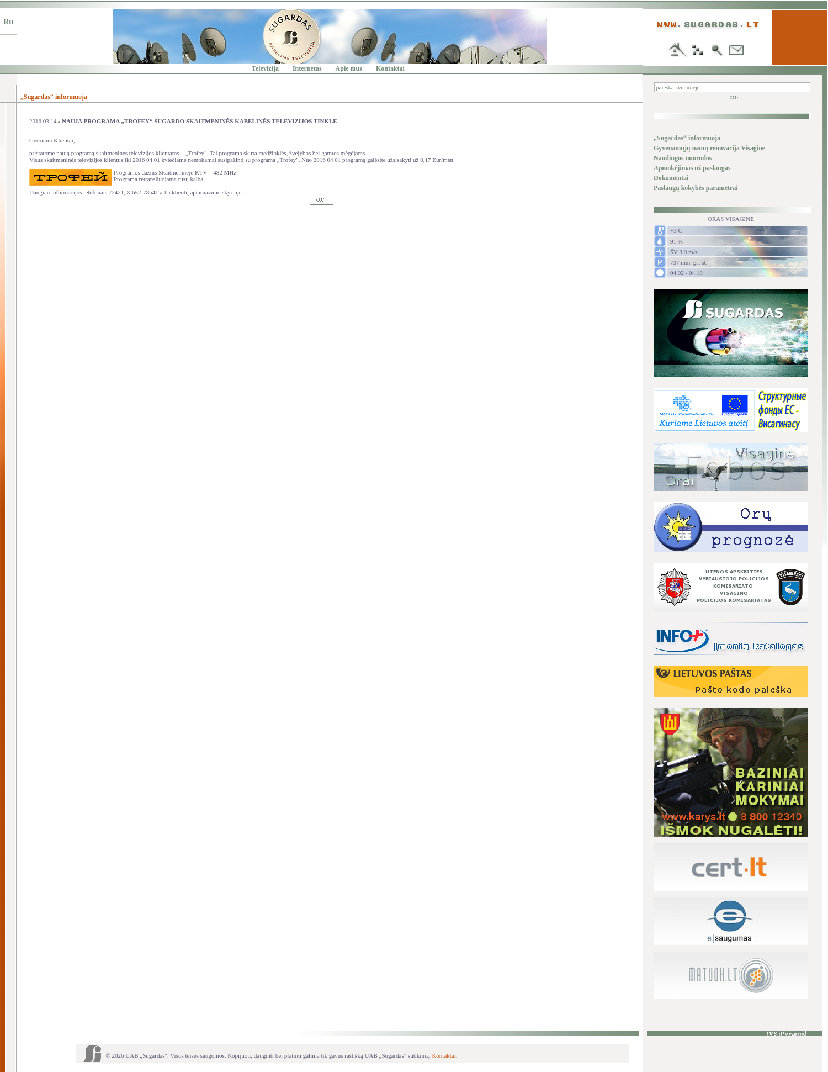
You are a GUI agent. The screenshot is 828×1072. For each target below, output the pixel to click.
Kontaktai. (444, 1055)
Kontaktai (390, 68)
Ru (8, 21)
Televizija (265, 68)
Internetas (307, 68)
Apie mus (349, 68)
